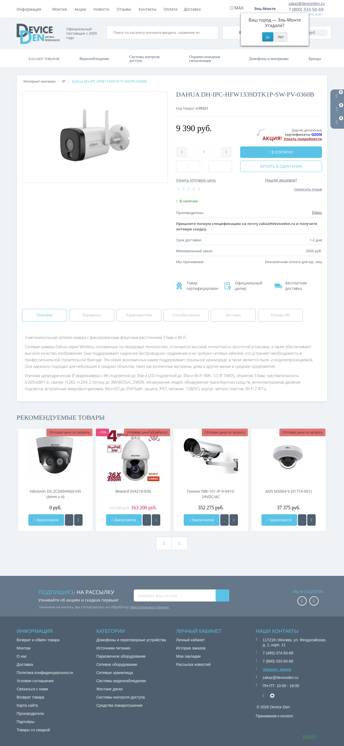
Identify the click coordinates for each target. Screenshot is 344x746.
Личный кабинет (190, 640)
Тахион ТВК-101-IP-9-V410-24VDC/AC (211, 494)
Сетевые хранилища (114, 672)
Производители (30, 713)
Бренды (315, 59)
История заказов (191, 648)
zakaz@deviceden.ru (306, 3)
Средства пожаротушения (119, 705)
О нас (22, 656)
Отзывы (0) (280, 315)
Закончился (46, 519)
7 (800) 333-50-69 (306, 10)
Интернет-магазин (39, 81)
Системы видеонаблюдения (121, 681)
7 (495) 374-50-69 (278, 653)
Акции (126, 9)
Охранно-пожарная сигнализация (204, 59)
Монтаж (59, 9)
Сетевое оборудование (116, 664)
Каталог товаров (44, 59)
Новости (146, 9)
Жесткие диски (109, 689)
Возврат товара (30, 697)
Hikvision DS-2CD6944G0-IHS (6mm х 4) (55, 494)
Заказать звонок (277, 669)
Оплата (81, 9)
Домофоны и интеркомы (268, 59)
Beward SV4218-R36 (133, 491)
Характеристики (139, 315)
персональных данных (149, 606)
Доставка (103, 9)
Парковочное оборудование (121, 656)
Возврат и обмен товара (38, 640)
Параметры (92, 315)
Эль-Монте (266, 8)
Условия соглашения (35, 681)
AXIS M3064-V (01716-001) (288, 491)
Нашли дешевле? (281, 180)
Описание (45, 315)
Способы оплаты (186, 315)
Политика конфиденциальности (45, 672)
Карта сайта (27, 705)
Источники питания (113, 648)
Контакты (193, 9)
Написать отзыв (308, 189)
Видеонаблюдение (94, 59)
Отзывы (169, 9)
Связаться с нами (32, 689)
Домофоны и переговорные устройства (131, 640)
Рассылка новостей (193, 664)
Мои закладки (188, 656)
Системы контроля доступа (144, 59)
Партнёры (25, 722)
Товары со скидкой (33, 730)
